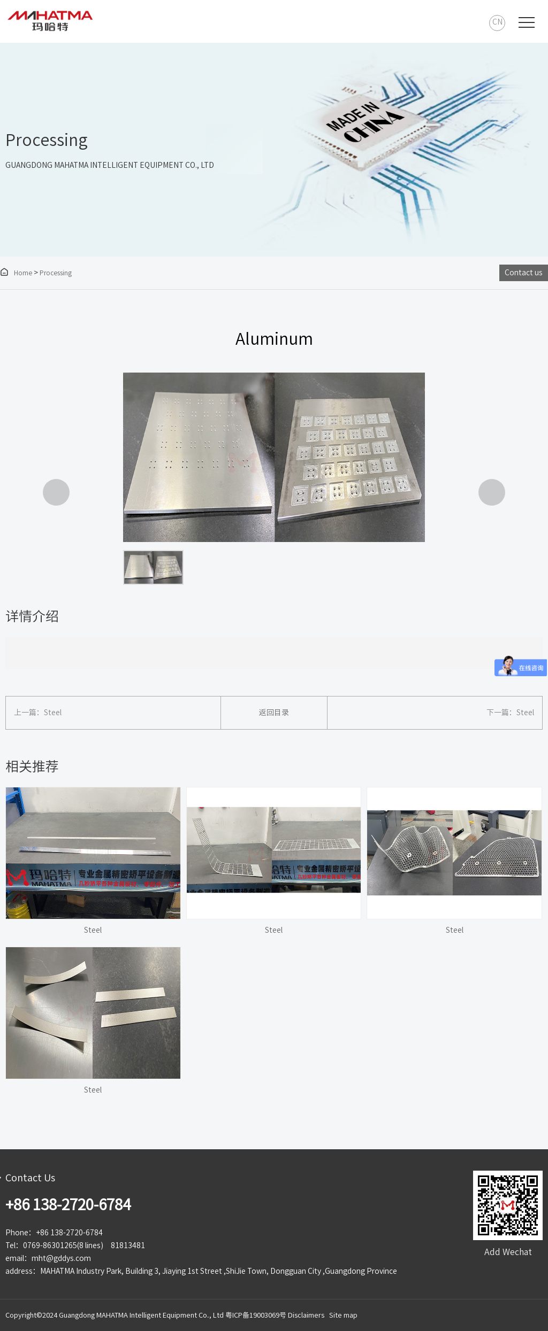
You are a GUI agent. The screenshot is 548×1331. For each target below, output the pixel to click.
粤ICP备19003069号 (255, 1315)
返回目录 (274, 712)
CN (497, 22)
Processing (56, 272)
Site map (343, 1315)
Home (16, 272)
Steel (53, 712)
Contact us (524, 272)
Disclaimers (306, 1315)
